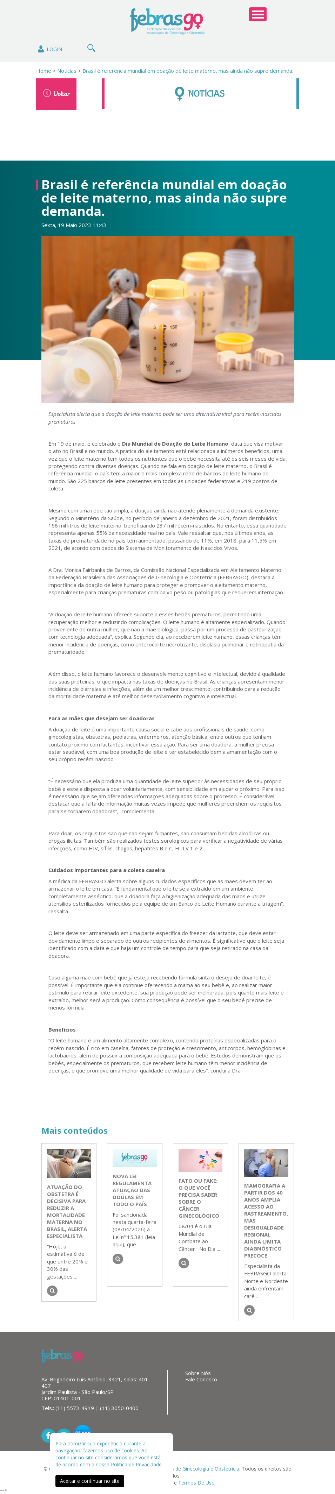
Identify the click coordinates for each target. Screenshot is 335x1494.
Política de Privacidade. (137, 1464)
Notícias (66, 70)
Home (43, 70)
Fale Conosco (201, 1379)
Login (49, 49)
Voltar (56, 93)
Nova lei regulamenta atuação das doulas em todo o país (132, 1190)
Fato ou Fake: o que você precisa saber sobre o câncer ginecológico (199, 1198)
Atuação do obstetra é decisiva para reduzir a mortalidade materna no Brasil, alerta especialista (67, 1211)
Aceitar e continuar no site (90, 1481)
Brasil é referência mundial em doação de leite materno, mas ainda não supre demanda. (187, 70)
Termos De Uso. (197, 1482)
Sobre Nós (198, 1372)
